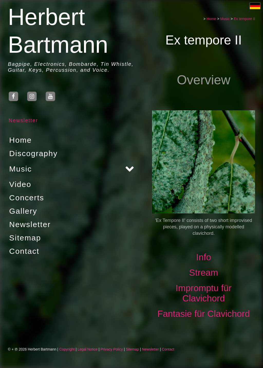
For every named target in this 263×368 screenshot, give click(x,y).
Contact (23, 251)
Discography (32, 153)
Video (19, 184)
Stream (204, 272)
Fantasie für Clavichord (204, 314)
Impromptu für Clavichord (204, 293)
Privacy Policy (111, 349)
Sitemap (24, 238)
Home (19, 140)
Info (204, 257)
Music (19, 169)
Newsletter (22, 120)
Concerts (25, 197)
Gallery (22, 211)
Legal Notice (88, 349)
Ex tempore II (245, 19)
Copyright (67, 349)
